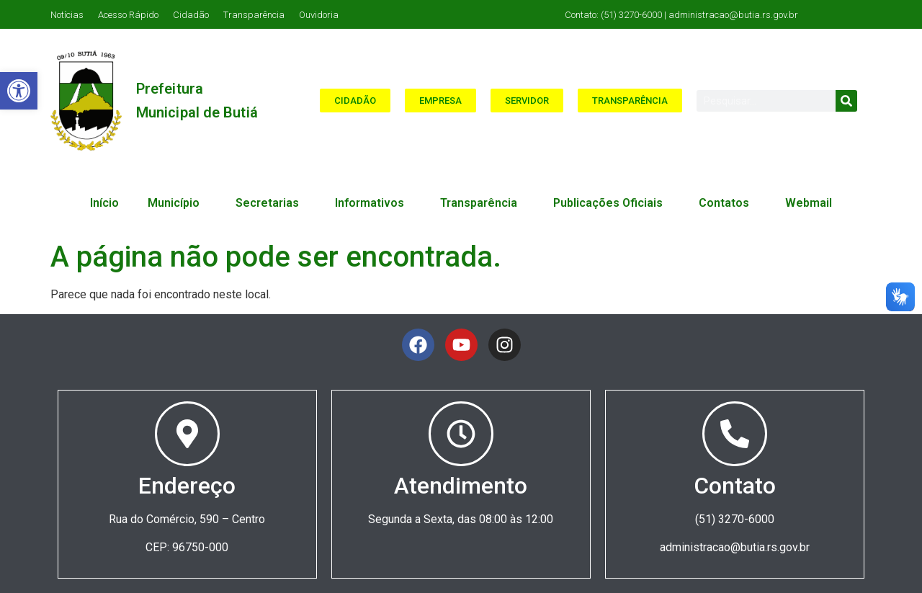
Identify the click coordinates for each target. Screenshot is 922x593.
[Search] (846, 101)
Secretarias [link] (271, 203)
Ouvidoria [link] (319, 14)
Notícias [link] (67, 14)
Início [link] (104, 203)
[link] (18, 91)
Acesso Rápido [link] (128, 14)
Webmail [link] (808, 203)
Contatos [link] (727, 203)
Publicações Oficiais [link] (611, 203)
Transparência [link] (254, 14)
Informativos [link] (373, 203)
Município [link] (177, 203)
